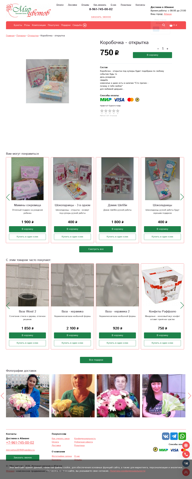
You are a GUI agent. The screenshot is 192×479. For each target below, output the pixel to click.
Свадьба (77, 25)
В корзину (152, 55)
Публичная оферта (83, 442)
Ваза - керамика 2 (117, 311)
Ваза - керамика (72, 311)
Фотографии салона (62, 456)
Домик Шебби (117, 205)
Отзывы (85, 4)
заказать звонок (101, 17)
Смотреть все (96, 249)
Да (156, 29)
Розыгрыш (126, 4)
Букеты (18, 25)
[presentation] (8, 197)
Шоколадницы (162, 205)
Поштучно (53, 25)
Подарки (65, 25)
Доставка (72, 4)
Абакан (168, 14)
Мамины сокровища (27, 205)
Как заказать (100, 4)
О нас (113, 4)
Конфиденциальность (85, 438)
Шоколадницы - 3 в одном (72, 205)
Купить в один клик (27, 236)
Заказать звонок (23, 457)
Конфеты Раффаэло (162, 311)
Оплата (59, 4)
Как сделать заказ (61, 438)
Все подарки (96, 360)
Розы (27, 25)
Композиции (39, 25)
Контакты (140, 4)
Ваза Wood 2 (27, 311)
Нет (164, 29)
